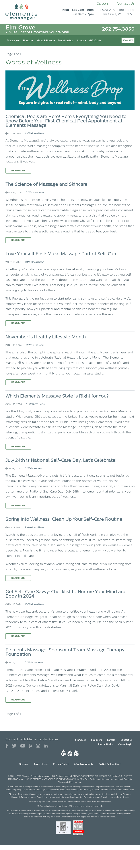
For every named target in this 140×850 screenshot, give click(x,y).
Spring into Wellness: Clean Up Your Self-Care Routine (63, 519)
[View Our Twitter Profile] (14, 746)
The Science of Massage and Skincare (46, 184)
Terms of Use (41, 764)
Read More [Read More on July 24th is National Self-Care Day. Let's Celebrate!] (18, 506)
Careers (102, 3)
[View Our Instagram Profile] (38, 746)
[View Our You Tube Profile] (23, 746)
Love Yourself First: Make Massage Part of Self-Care (61, 254)
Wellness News (35, 134)
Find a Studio (105, 744)
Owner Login (125, 744)
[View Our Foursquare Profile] (31, 746)
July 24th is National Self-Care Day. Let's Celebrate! (60, 460)
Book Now (127, 40)
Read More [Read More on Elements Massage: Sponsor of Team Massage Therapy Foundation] (18, 700)
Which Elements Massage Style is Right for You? (56, 396)
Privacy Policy (61, 764)
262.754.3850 (118, 29)
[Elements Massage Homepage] (24, 12)
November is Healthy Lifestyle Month (45, 337)
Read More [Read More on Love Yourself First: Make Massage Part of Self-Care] (18, 323)
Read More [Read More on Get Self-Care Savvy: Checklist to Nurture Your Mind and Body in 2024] (18, 636)
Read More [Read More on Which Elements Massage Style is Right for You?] (18, 447)
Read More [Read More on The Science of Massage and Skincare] (18, 240)
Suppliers (96, 740)
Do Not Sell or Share (110, 764)
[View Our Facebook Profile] (7, 746)
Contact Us (126, 3)
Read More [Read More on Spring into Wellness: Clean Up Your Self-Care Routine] (18, 578)
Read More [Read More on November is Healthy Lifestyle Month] (18, 382)
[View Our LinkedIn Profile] (45, 746)
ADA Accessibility (83, 764)
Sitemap (23, 764)
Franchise (80, 740)
